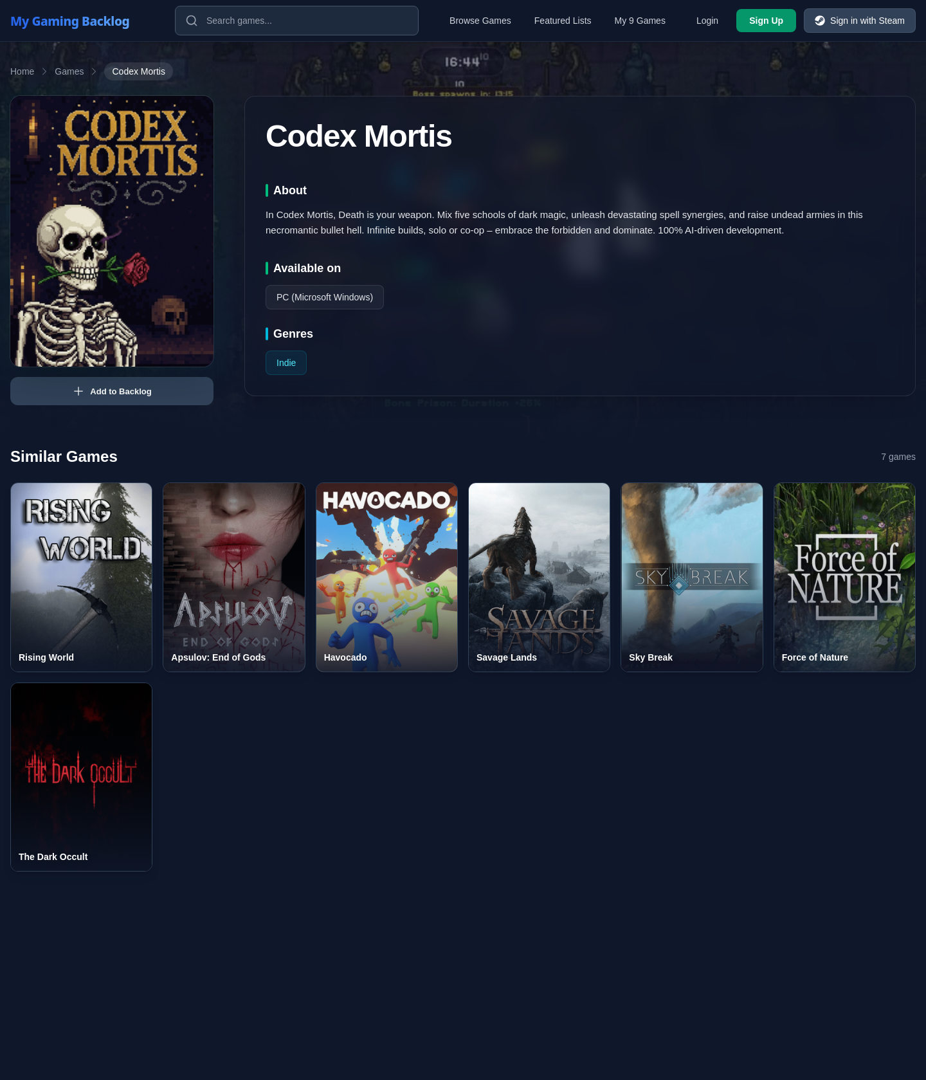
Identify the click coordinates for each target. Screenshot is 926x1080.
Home (22, 71)
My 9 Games (640, 20)
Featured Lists (563, 20)
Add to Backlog (111, 391)
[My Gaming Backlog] (82, 20)
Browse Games (480, 20)
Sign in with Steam (860, 20)
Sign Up (766, 20)
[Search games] (297, 20)
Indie (286, 363)
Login (707, 20)
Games (69, 71)
